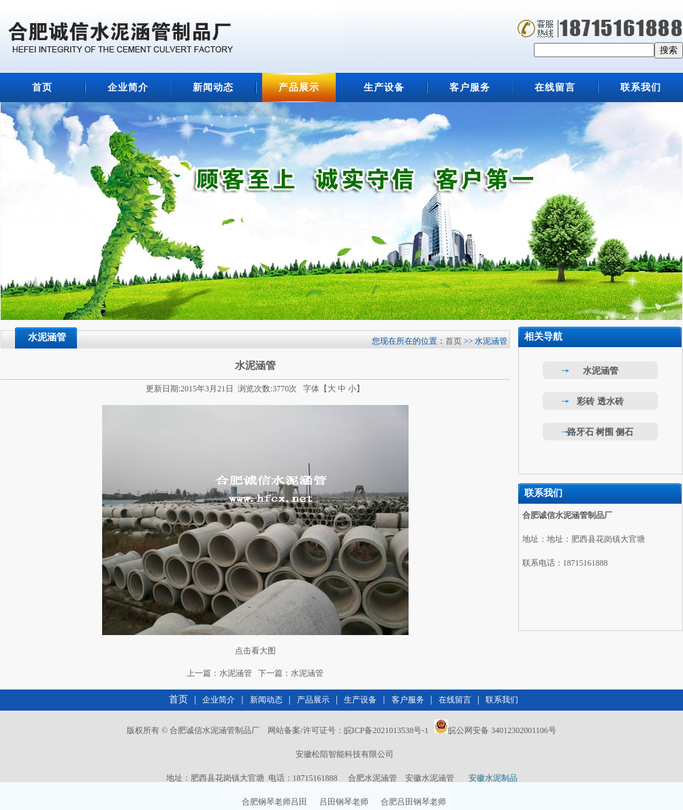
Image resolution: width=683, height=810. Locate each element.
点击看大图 (255, 650)
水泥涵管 (235, 673)
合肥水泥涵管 (372, 778)
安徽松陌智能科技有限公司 (345, 754)
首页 (42, 87)
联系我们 (640, 87)
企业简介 (128, 87)
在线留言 (555, 87)
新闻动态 (213, 87)
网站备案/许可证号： (347, 730)
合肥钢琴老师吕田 (274, 802)
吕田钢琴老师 (343, 802)
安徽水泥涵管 (429, 778)
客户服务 (469, 87)
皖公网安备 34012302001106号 (502, 730)
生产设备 (384, 87)
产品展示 (299, 87)
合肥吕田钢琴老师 (413, 802)
